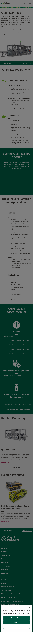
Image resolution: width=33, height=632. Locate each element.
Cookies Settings (16, 626)
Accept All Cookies (16, 617)
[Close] (29, 608)
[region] (16, 618)
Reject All (16, 622)
